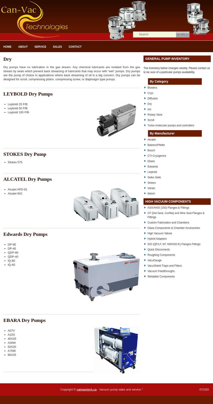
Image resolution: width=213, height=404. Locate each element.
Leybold (152, 172)
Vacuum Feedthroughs (161, 271)
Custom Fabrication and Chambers (168, 222)
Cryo (150, 93)
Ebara (151, 161)
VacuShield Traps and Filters (165, 265)
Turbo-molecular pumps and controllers (171, 125)
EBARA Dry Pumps (24, 320)
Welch (151, 193)
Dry (7, 59)
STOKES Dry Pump (24, 154)
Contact (75, 46)
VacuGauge (155, 260)
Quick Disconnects (159, 249)
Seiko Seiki (154, 177)
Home (7, 46)
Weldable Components (161, 276)
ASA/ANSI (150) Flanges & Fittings (168, 207)
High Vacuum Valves (160, 233)
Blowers (152, 87)
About (23, 46)
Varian (151, 188)
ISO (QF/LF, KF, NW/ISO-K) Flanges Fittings (174, 244)
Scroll (151, 120)
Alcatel (152, 139)
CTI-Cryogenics (157, 155)
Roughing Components (161, 255)
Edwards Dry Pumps (25, 234)
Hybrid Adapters (157, 238)
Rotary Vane (155, 114)
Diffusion (153, 98)
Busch (151, 150)
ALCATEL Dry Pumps (27, 179)
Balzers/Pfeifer (156, 145)
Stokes (152, 182)
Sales (57, 46)
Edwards (153, 166)
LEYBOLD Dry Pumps (28, 94)
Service (40, 46)
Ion (149, 109)
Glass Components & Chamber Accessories (174, 228)
